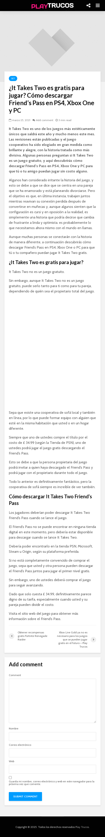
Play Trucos (82, 827)
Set (13, 78)
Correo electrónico (20, 745)
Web (11, 761)
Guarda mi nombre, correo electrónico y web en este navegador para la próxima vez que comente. (51, 782)
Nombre (13, 728)
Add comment (44, 120)
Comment (15, 675)
